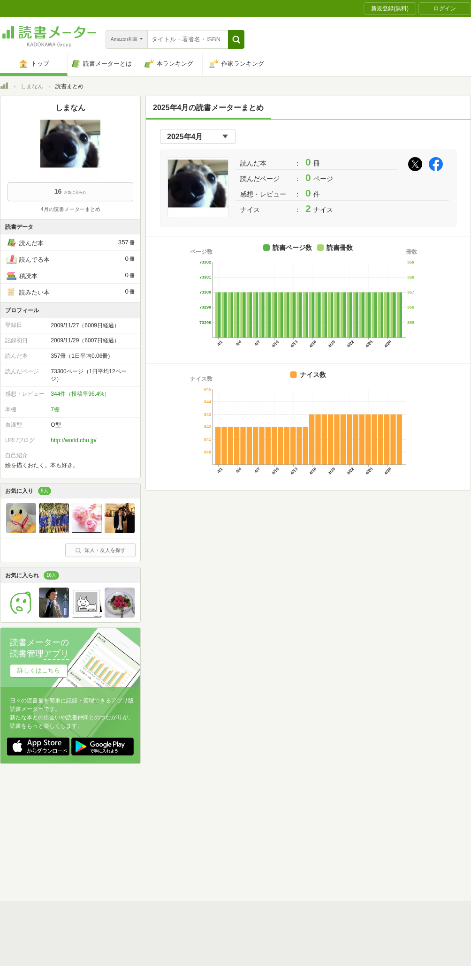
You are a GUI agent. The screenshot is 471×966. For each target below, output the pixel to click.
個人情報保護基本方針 (179, 954)
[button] (236, 39)
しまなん (32, 86)
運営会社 (125, 954)
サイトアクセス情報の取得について (379, 954)
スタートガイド (193, 939)
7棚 (55, 409)
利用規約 (239, 939)
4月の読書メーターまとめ (70, 209)
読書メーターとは (136, 939)
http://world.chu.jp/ (73, 440)
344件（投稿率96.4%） (80, 394)
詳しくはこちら (38, 670)
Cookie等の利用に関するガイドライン (270, 954)
